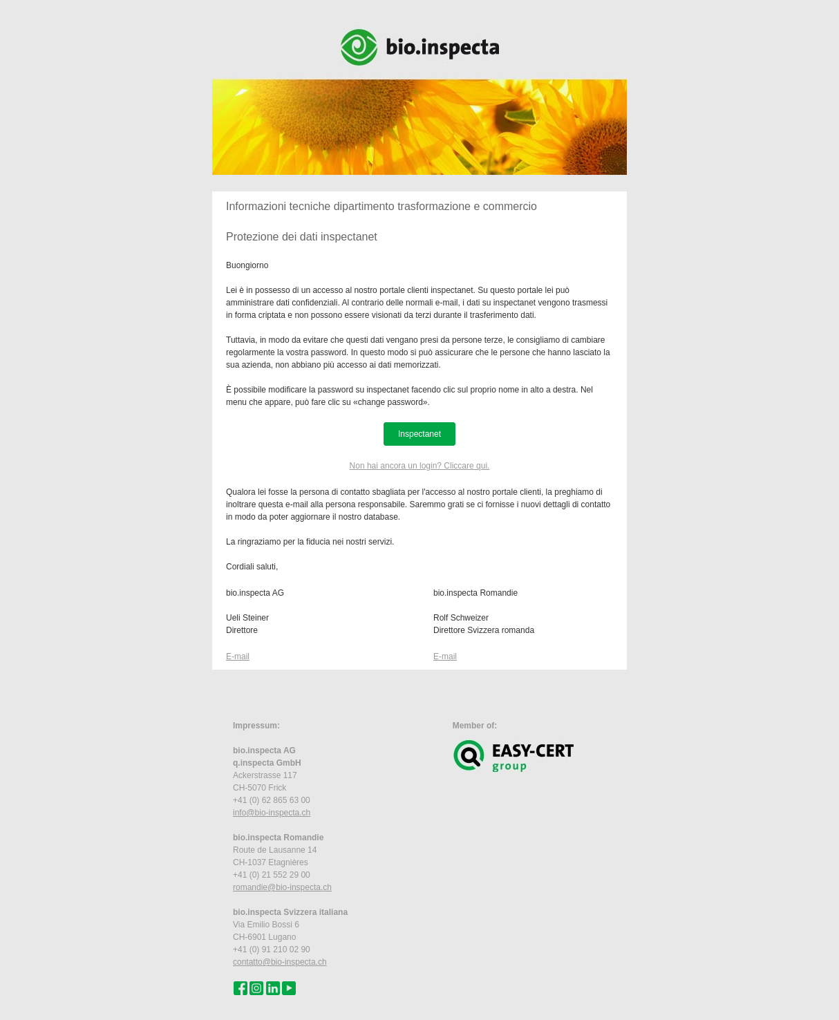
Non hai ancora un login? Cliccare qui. (420, 466)
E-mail (237, 656)
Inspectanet (419, 434)
